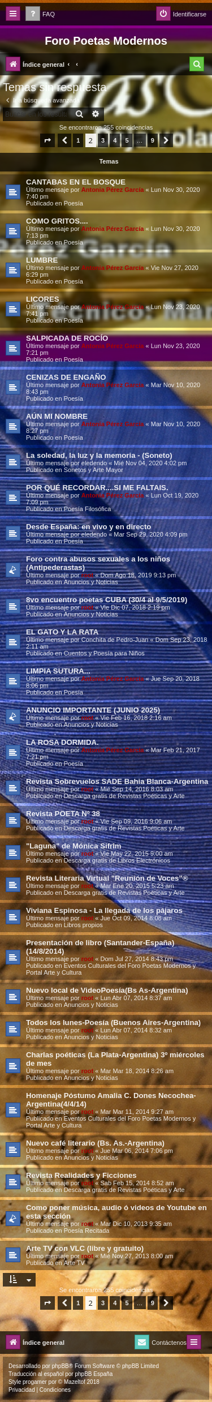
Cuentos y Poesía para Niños (104, 653)
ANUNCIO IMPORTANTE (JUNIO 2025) (93, 710)
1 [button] (78, 140)
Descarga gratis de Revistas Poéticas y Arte (124, 795)
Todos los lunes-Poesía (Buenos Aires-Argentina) (113, 1022)
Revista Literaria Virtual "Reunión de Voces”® (107, 878)
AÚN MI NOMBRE (57, 416)
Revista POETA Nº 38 (63, 813)
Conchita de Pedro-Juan (115, 639)
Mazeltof (74, 1382)
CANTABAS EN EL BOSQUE (76, 182)
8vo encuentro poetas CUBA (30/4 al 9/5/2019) (106, 599)
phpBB (60, 1366)
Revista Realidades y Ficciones (81, 1175)
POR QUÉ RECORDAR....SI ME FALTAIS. (97, 487)
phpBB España (94, 1374)
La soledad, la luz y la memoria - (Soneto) (99, 455)
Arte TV (74, 1262)
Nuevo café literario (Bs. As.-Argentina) (95, 1143)
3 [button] (103, 140)
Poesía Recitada (87, 1230)
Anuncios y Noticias (91, 581)
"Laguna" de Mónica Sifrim (74, 846)
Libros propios (83, 924)
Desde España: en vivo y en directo (88, 526)
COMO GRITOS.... (57, 221)
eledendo (94, 463)
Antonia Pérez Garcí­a (112, 189)
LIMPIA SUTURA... (58, 671)
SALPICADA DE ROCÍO (67, 338)
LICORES (42, 299)
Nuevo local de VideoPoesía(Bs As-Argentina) (107, 990)
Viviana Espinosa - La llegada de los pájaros (104, 910)
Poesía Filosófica (87, 508)
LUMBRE (42, 260)
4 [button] (114, 140)
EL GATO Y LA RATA (62, 632)
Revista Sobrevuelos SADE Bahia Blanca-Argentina (117, 781)
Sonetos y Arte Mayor (93, 469)
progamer (35, 1382)
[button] (47, 140)
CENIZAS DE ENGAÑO (66, 377)
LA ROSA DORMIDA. (62, 742)
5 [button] (126, 140)
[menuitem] (40, 14)
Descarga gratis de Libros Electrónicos (117, 860)
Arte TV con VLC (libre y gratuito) (85, 1248)
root (87, 575)
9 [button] (152, 140)
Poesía (73, 203)
